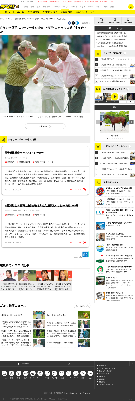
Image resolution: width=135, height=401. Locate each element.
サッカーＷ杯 (54, 2)
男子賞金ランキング (50, 12)
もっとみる (80, 306)
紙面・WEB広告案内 (105, 371)
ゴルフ (65, 7)
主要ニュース (112, 28)
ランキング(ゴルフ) (112, 53)
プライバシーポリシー (106, 384)
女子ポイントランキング (85, 12)
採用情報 (102, 379)
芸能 (26, 7)
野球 (32, 7)
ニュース (20, 12)
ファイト (73, 7)
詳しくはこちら (78, 189)
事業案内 (102, 382)
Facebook (25, 364)
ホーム (2, 19)
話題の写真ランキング (114, 89)
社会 (112, 7)
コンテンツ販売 (104, 373)
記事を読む (43, 126)
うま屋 (82, 7)
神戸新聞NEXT (58, 393)
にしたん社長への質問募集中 (72, 2)
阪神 (38, 7)
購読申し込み (103, 365)
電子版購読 (128, 22)
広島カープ (104, 2)
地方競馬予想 (42, 2)
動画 (105, 7)
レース (90, 7)
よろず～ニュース (85, 393)
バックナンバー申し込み (107, 368)
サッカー (46, 7)
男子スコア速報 (33, 12)
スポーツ (56, 7)
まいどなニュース (71, 393)
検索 (131, 6)
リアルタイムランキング (115, 146)
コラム (98, 7)
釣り (112, 2)
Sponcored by (81, 254)
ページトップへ (132, 363)
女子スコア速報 (66, 12)
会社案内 (102, 376)
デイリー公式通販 (91, 2)
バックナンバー (114, 22)
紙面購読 (101, 22)
